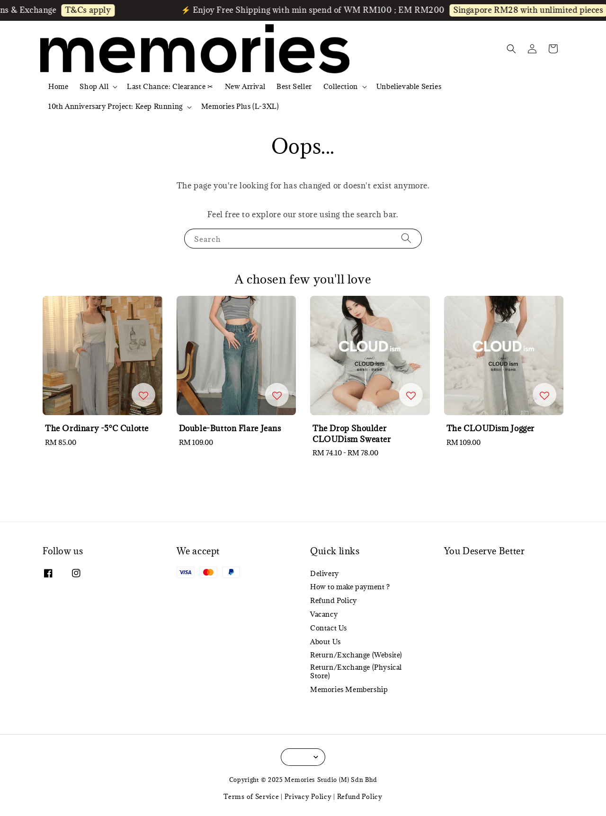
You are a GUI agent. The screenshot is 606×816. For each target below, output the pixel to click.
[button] (511, 48)
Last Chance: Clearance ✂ (170, 86)
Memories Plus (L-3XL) (240, 106)
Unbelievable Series (408, 86)
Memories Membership (349, 689)
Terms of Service (251, 796)
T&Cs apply (94, 10)
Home (58, 86)
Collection (340, 86)
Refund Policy (333, 600)
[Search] (406, 238)
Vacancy (324, 614)
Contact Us (328, 627)
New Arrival (245, 86)
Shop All (94, 86)
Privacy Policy (308, 796)
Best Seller (294, 86)
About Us (325, 641)
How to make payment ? (350, 586)
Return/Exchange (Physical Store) (356, 671)
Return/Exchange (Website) (356, 654)
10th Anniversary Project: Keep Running (115, 106)
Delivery (324, 573)
